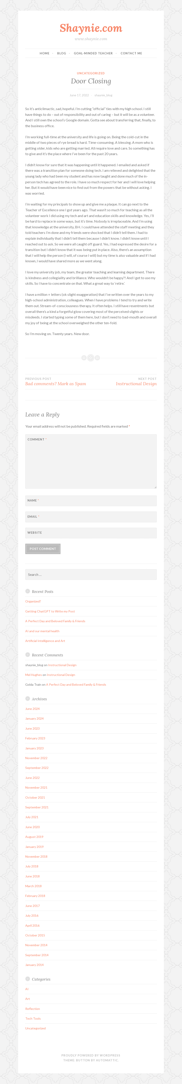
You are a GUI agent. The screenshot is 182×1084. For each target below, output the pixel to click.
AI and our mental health (42, 631)
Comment (37, 439)
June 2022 (32, 778)
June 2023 (32, 728)
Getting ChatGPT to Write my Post (50, 611)
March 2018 (33, 886)
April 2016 (32, 925)
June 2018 (32, 876)
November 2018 (36, 856)
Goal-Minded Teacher (93, 53)
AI (27, 989)
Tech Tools (33, 1018)
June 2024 (32, 709)
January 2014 (34, 965)
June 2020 (32, 827)
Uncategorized (91, 73)
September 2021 (37, 807)
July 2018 (31, 866)
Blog (61, 53)
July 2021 (31, 817)
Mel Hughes (33, 675)
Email (33, 516)
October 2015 (35, 935)
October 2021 (35, 797)
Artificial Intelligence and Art (45, 641)
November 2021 (36, 787)
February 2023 (35, 738)
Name (33, 500)
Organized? (33, 601)
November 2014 (36, 945)
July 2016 (31, 915)
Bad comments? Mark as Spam (58, 381)
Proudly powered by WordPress (90, 1055)
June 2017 (32, 906)
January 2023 (34, 748)
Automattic (107, 1060)
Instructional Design (124, 381)
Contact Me (131, 53)
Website (34, 532)
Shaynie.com (91, 28)
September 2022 (37, 768)
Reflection (32, 1009)
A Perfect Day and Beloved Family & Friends (55, 621)
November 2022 (36, 758)
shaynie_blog (103, 95)
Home (44, 53)
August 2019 (34, 837)
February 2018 (35, 896)
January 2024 (34, 718)
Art (27, 999)
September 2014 (37, 955)
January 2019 (34, 847)
